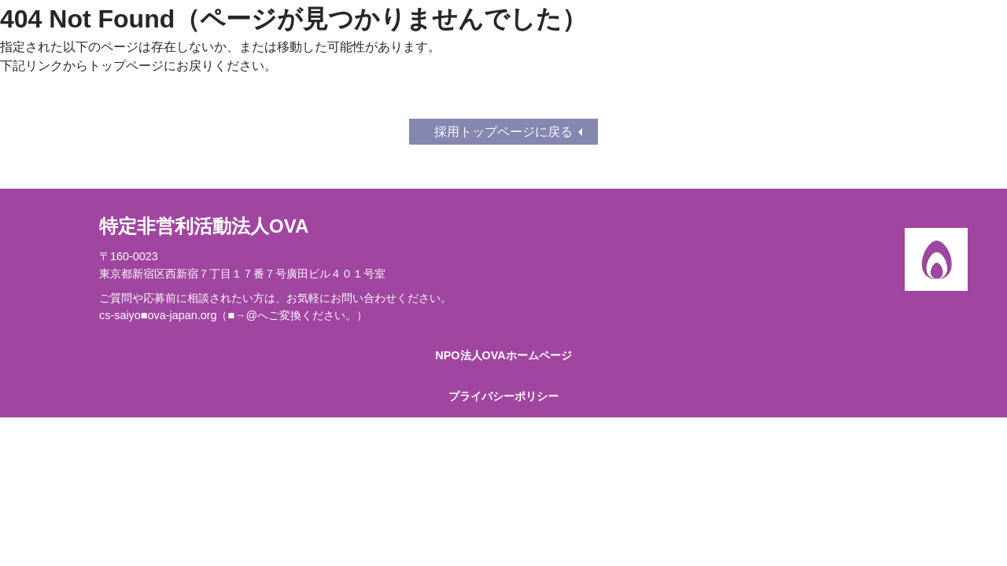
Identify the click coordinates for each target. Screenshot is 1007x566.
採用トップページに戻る (503, 131)
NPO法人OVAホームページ (503, 355)
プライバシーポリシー (503, 396)
